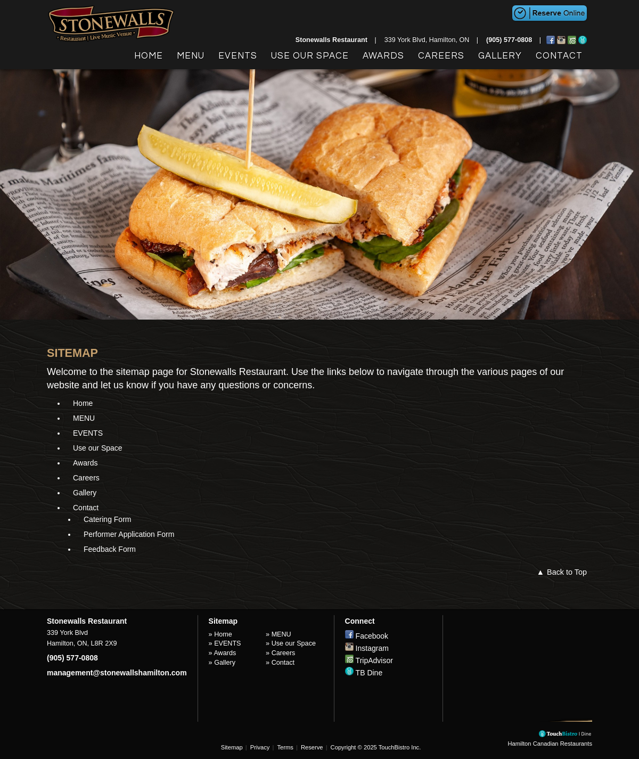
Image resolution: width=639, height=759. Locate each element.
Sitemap (232, 747)
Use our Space (310, 56)
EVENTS (237, 56)
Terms (285, 747)
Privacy (260, 747)
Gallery (500, 56)
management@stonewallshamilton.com (117, 672)
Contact (559, 56)
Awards (383, 56)
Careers (441, 56)
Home (148, 56)
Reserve (312, 747)
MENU (190, 56)
